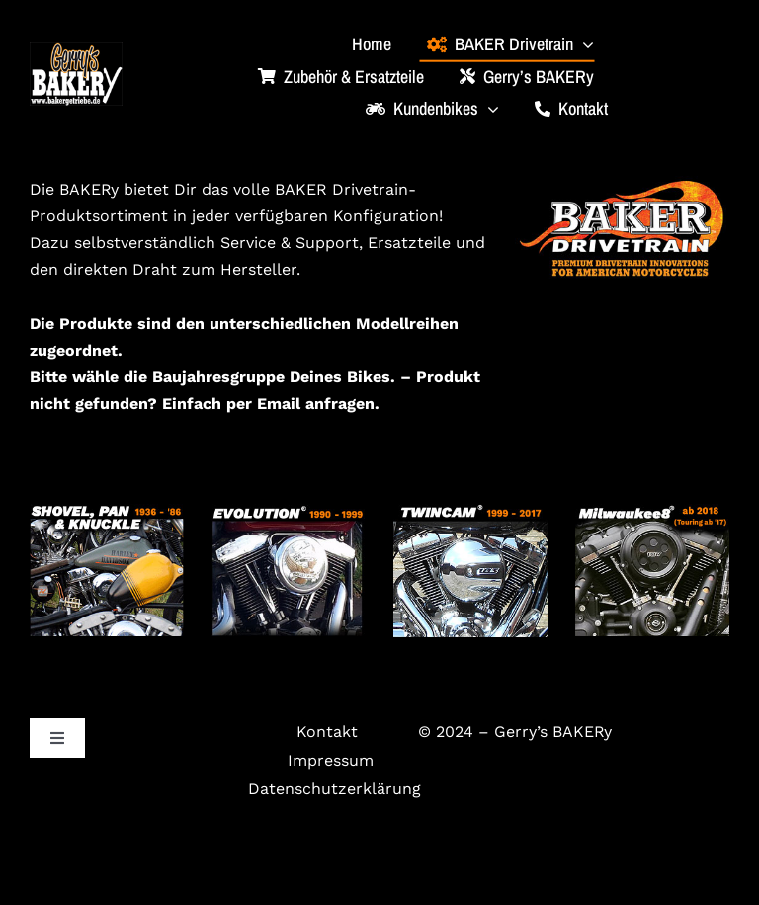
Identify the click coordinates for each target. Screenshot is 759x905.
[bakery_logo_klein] (76, 50)
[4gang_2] (107, 511)
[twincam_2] (470, 511)
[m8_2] (652, 511)
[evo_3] (288, 511)
